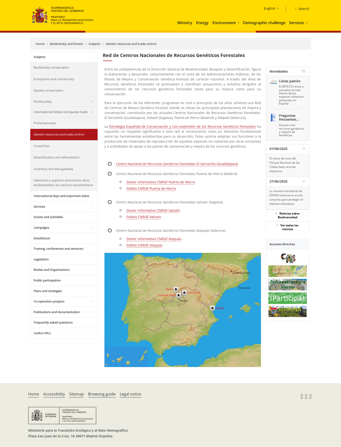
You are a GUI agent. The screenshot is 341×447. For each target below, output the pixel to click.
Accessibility (54, 394)
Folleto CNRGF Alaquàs (144, 245)
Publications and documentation (57, 312)
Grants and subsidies (48, 217)
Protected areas (45, 123)
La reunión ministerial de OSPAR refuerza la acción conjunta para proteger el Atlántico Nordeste (286, 197)
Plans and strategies (48, 291)
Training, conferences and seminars (58, 248)
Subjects (94, 44)
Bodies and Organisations (52, 269)
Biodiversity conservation (51, 67)
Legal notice (130, 394)
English (269, 8)
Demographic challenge (264, 22)
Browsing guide (102, 394)
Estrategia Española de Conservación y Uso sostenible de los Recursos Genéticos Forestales (182, 126)
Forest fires (41, 146)
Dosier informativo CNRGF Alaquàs (153, 239)
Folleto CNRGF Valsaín (143, 217)
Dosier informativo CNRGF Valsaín (153, 210)
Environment (224, 22)
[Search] (300, 8)
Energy (202, 22)
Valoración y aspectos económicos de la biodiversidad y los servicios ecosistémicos (63, 182)
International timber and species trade (61, 112)
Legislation (41, 259)
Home (40, 44)
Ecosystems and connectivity (54, 79)
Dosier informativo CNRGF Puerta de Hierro (160, 182)
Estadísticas (42, 238)
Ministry (184, 22)
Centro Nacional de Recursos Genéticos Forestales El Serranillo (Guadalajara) (177, 164)
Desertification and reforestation (57, 157)
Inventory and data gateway (53, 169)
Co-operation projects (49, 301)
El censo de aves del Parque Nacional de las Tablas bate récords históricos (284, 164)
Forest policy (43, 101)
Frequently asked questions (53, 322)
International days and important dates (61, 196)
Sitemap (76, 394)
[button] (239, 23)
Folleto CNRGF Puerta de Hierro (151, 188)
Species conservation (48, 90)
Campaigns (41, 227)
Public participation (47, 280)
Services (296, 22)
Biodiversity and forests (66, 44)
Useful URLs (42, 333)
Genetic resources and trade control (131, 44)
